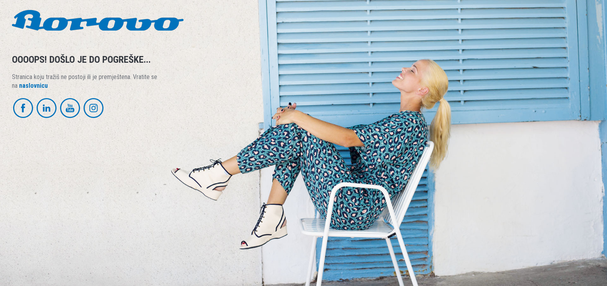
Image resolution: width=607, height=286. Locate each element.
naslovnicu (33, 85)
